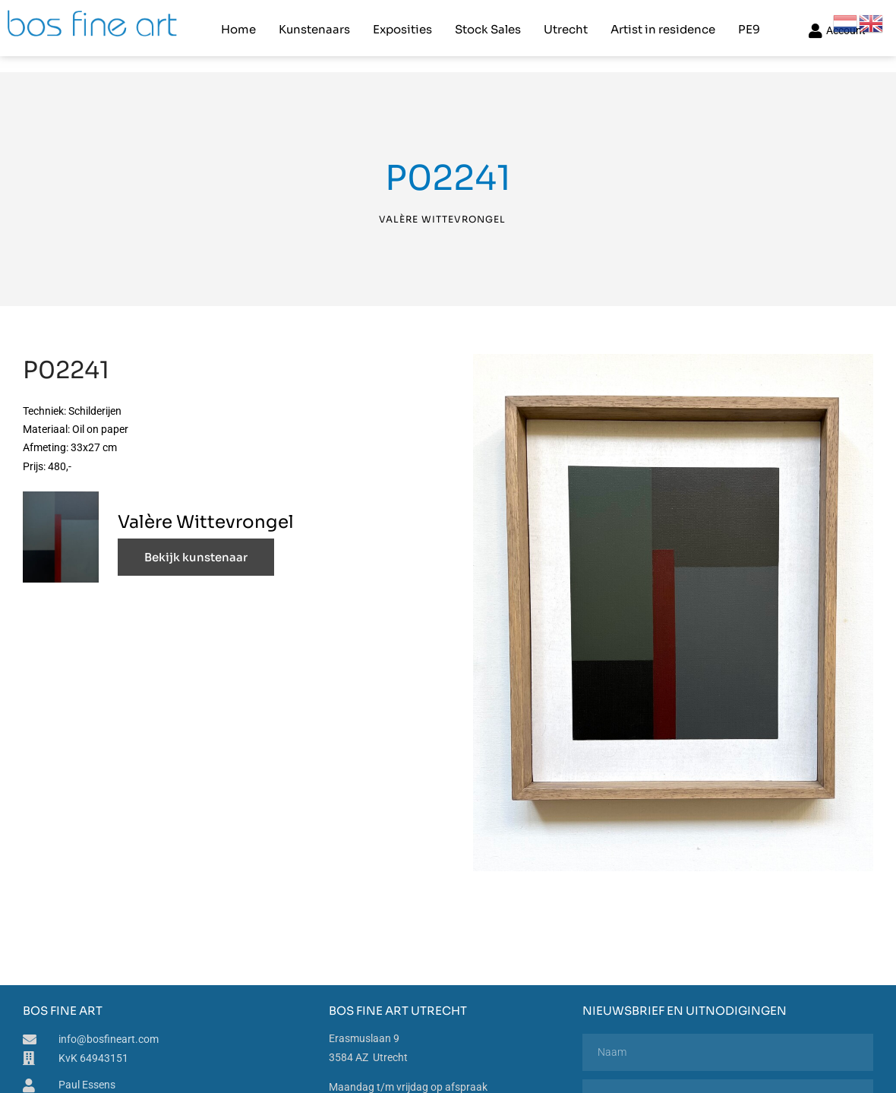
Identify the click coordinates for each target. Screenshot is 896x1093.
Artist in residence (662, 27)
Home (237, 27)
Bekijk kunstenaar (196, 553)
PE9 (748, 27)
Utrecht (565, 27)
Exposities (401, 27)
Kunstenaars (313, 27)
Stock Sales (487, 27)
